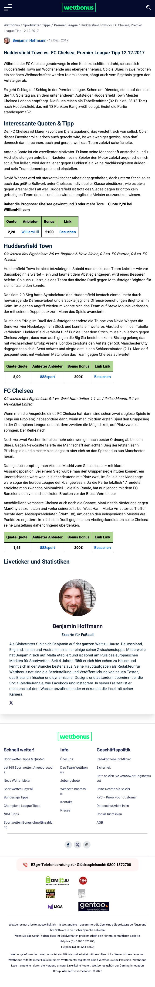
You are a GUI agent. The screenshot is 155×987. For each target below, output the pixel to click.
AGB (100, 822)
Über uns (66, 759)
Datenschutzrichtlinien (113, 806)
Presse (65, 810)
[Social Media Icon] (68, 844)
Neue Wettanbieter (17, 780)
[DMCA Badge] (61, 880)
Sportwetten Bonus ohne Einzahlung (28, 825)
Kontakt (66, 802)
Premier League (66, 25)
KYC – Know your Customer (117, 797)
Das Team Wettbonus (74, 770)
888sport (47, 377)
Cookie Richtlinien (109, 814)
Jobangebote (70, 780)
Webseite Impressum (74, 791)
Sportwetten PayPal (18, 789)
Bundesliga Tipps (16, 797)
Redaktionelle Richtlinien (114, 759)
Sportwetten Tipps (37, 25)
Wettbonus (12, 25)
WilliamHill (30, 232)
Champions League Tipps (22, 806)
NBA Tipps (11, 814)
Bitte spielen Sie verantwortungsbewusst (124, 778)
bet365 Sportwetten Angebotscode (28, 770)
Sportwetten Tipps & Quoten (24, 759)
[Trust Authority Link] (93, 893)
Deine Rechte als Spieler (113, 789)
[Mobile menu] (8, 7)
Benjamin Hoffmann (29, 40)
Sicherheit (104, 767)
